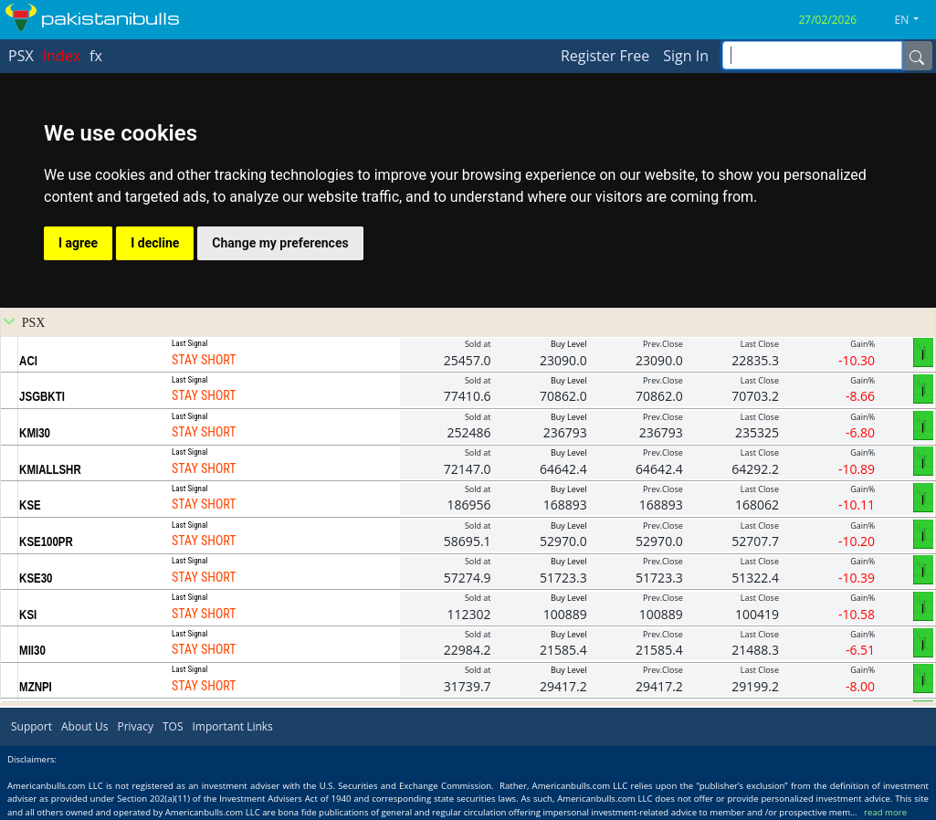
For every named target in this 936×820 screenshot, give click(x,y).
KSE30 (35, 578)
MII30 (32, 650)
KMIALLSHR (50, 469)
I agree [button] (78, 243)
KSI (28, 614)
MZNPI (35, 686)
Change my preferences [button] (280, 243)
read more (885, 812)
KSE (30, 505)
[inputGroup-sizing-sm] (812, 55)
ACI (28, 360)
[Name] (916, 55)
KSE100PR (46, 541)
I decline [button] (155, 243)
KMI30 (34, 433)
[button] (914, 20)
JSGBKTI (42, 396)
